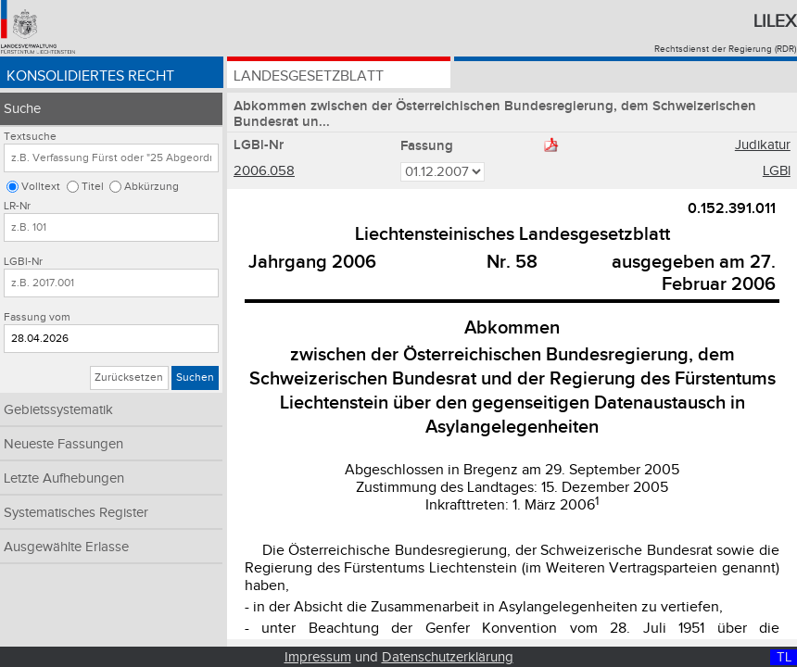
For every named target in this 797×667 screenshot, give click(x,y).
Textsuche (30, 137)
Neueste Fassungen (63, 444)
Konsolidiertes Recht (90, 76)
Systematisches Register (76, 513)
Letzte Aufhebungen (64, 478)
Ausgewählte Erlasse (66, 547)
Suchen (195, 377)
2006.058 (264, 171)
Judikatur (763, 145)
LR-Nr (17, 206)
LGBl (777, 171)
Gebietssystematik (58, 410)
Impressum (318, 657)
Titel (93, 187)
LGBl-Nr (23, 262)
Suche (22, 109)
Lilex (774, 21)
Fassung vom (37, 317)
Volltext (40, 187)
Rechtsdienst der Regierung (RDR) (725, 49)
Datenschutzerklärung (447, 657)
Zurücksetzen (129, 377)
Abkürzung (151, 187)
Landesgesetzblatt (309, 76)
